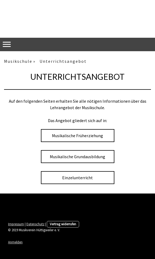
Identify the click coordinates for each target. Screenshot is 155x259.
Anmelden (15, 242)
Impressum (16, 224)
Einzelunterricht (77, 177)
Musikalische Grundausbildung (77, 156)
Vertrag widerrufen (63, 224)
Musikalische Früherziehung (77, 135)
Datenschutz (35, 224)
